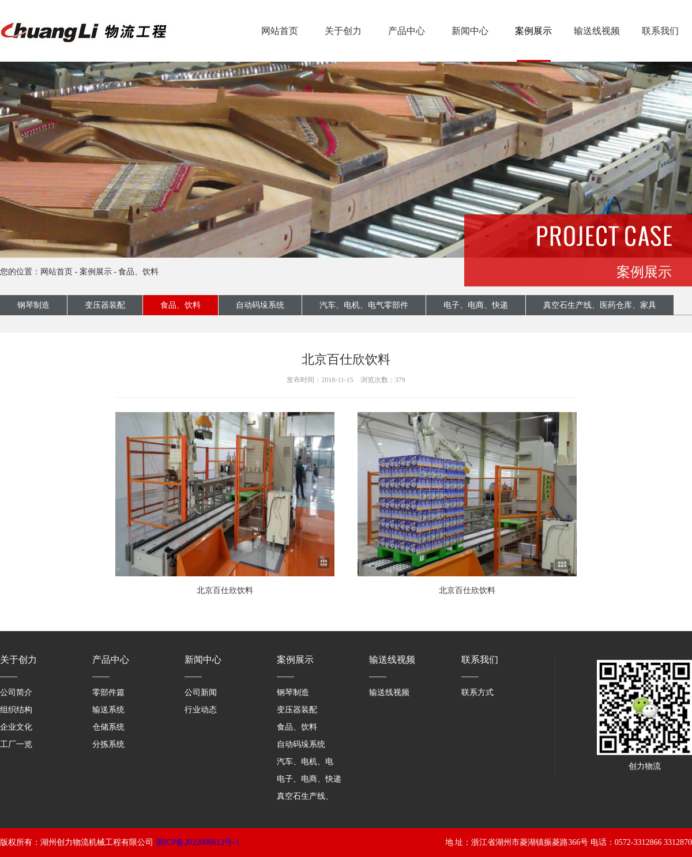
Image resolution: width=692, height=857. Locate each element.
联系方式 (477, 692)
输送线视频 (597, 31)
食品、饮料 (138, 271)
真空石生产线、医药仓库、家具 (599, 305)
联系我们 (660, 31)
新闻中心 (470, 31)
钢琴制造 (33, 305)
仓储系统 (108, 727)
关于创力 (343, 31)
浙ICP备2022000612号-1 (197, 842)
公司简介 (16, 692)
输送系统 (108, 709)
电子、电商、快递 (475, 305)
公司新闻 (201, 692)
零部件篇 (108, 692)
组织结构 (16, 709)
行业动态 (201, 709)
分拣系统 (108, 744)
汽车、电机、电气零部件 (363, 305)
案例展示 (533, 31)
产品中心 (406, 31)
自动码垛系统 (260, 305)
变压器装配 (105, 305)
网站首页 (279, 31)
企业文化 (16, 727)
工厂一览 (16, 744)
